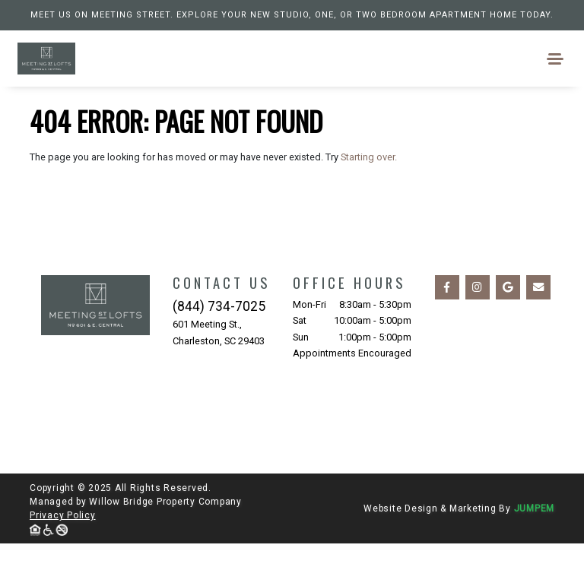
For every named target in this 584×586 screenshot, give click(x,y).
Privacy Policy (63, 515)
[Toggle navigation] (555, 59)
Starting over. (369, 157)
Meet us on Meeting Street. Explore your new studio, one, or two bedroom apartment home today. (292, 15)
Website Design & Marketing (430, 508)
